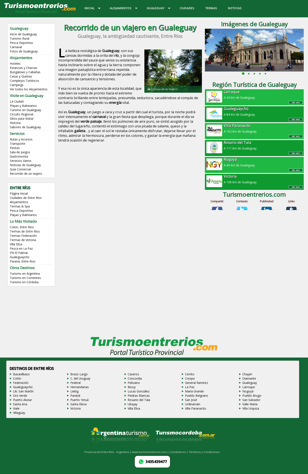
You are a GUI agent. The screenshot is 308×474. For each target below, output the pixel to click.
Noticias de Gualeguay (25, 165)
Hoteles (15, 63)
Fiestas (15, 148)
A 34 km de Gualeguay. (254, 94)
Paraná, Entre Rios (23, 261)
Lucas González (139, 391)
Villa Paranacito (195, 408)
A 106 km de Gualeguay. (254, 179)
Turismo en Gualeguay (25, 110)
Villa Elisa (16, 244)
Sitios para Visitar (22, 118)
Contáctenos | (179, 452)
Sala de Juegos (20, 152)
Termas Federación (23, 236)
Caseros (133, 374)
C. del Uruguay (80, 378)
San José (191, 400)
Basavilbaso (21, 374)
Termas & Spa (20, 206)
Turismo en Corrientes (25, 278)
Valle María (250, 404)
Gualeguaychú (19, 257)
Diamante (249, 378)
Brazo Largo (79, 374)
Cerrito (189, 374)
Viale (16, 408)
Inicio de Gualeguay (23, 34)
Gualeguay (249, 383)
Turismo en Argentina (25, 273)
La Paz (189, 387)
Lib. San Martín (23, 391)
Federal (75, 383)
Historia (15, 123)
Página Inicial (19, 193)
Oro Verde (20, 396)
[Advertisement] (130, 182)
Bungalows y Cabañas (25, 72)
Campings (17, 85)
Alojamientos (19, 202)
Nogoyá (247, 391)
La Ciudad (17, 101)
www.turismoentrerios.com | (150, 452)
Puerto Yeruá (79, 400)
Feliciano (134, 383)
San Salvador (251, 400)
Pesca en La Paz (21, 248)
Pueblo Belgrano (196, 396)
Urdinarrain (192, 404)
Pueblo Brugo (251, 396)
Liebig (74, 391)
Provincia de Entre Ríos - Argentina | (108, 452)
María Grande (194, 391)
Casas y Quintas (21, 76)
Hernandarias (79, 387)
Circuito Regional (21, 114)
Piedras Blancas (139, 396)
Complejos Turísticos (24, 81)
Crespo (190, 378)
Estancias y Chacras (23, 68)
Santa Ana (20, 404)
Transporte (17, 144)
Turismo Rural (19, 38)
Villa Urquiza (250, 408)
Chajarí (247, 374)
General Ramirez (196, 383)
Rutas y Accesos (21, 139)
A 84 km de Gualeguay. (254, 111)
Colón (17, 378)
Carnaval (16, 47)
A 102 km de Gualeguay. (254, 128)
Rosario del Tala (139, 400)
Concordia (135, 378)
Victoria (75, 408)
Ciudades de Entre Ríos (26, 198)
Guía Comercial (20, 169)
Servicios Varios (20, 161)
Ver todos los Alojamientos (28, 89)
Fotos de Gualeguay (24, 51)
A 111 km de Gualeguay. (254, 145)
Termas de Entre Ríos (25, 231)
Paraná (75, 396)
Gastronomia (19, 156)
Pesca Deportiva (21, 43)
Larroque (248, 387)
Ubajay (132, 404)
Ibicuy (132, 387)
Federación (20, 383)
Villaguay (19, 413)
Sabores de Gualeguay (25, 127)
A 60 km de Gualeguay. (254, 162)
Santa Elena (78, 404)
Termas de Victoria (23, 240)
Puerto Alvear (22, 400)
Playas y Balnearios (23, 106)
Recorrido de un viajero (26, 173)
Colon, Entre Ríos (22, 227)
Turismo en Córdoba (24, 282)
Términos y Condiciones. (204, 452)
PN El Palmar (19, 253)
